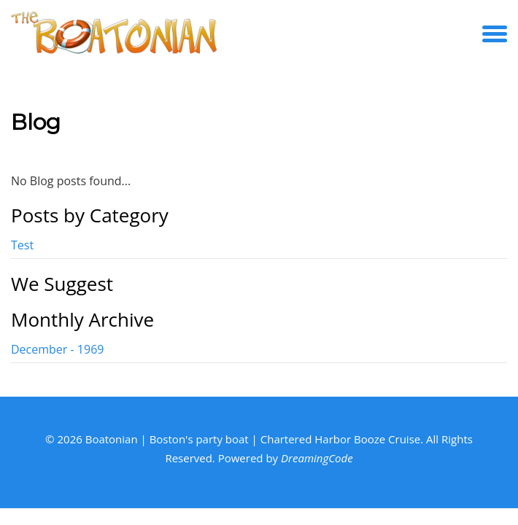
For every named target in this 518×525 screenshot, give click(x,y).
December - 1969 (57, 349)
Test (22, 245)
